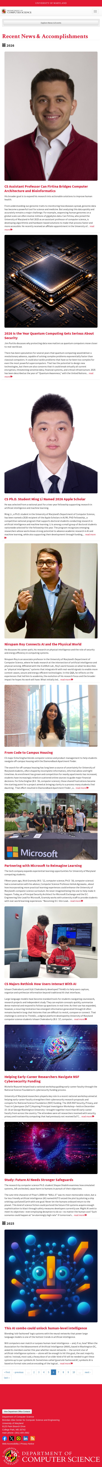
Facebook (4, 1438)
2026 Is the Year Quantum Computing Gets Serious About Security (49, 335)
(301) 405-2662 (22, 1433)
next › (87, 1372)
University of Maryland (51, 3)
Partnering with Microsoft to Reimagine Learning (43, 865)
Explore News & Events (51, 22)
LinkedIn (25, 1438)
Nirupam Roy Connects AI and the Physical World (42, 644)
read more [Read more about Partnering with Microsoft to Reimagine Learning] (76, 900)
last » (7, 1377)
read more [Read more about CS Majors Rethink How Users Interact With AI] (80, 1019)
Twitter (11, 1438)
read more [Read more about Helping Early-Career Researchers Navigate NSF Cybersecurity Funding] (88, 1116)
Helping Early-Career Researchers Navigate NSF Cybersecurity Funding (41, 1078)
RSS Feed (32, 1438)
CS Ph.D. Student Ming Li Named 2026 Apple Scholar (44, 499)
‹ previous (18, 1372)
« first (7, 1372)
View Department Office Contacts (17, 1412)
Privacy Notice (27, 1444)
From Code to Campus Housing (28, 752)
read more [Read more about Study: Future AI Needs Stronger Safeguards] (80, 1215)
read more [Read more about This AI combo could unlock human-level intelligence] (66, 1363)
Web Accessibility (10, 1444)
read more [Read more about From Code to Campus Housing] (82, 787)
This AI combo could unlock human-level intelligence (45, 1328)
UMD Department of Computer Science (41, 11)
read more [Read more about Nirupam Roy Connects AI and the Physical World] (66, 679)
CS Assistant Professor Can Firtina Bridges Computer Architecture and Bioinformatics (46, 188)
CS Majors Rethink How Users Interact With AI (40, 984)
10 (74, 1372)
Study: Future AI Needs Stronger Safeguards (38, 1179)
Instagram (18, 1438)
